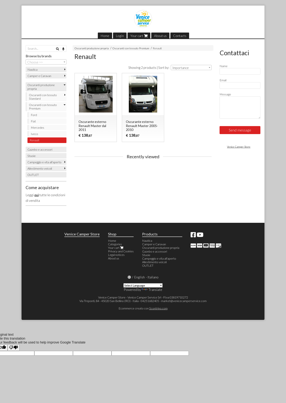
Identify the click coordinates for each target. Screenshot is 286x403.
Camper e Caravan (39, 76)
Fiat (33, 121)
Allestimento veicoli (39, 168)
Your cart (139, 36)
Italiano (153, 277)
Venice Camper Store (238, 146)
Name (224, 66)
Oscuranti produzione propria (91, 48)
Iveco (34, 134)
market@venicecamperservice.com (184, 301)
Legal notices (116, 254)
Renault (157, 48)
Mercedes (37, 127)
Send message (240, 130)
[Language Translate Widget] (143, 285)
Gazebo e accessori (39, 149)
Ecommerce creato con (143, 308)
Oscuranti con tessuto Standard (43, 96)
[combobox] (191, 67)
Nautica (32, 69)
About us (160, 36)
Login (120, 36)
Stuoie (31, 156)
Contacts (179, 36)
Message (225, 94)
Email (223, 80)
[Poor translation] (13, 347)
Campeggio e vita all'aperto (44, 162)
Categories (115, 244)
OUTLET (33, 174)
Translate (152, 290)
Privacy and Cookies (121, 251)
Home (105, 36)
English (139, 277)
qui (36, 195)
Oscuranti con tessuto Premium (130, 48)
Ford (34, 115)
